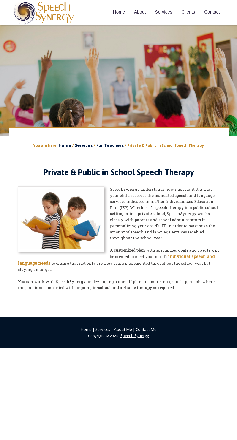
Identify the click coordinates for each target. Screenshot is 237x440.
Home (88, 327)
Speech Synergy (44, 13)
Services (104, 327)
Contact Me (144, 327)
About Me (123, 327)
